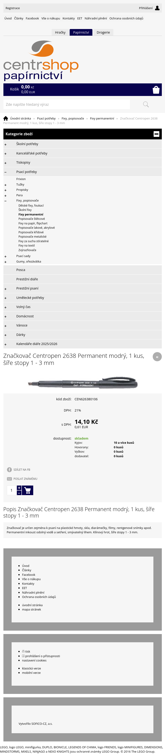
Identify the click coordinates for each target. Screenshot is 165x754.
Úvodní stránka (20, 118)
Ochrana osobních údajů (126, 18)
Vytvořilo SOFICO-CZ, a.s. (36, 724)
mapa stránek (31, 609)
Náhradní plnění (96, 18)
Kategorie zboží (83, 134)
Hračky (60, 32)
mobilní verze (31, 673)
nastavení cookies (34, 660)
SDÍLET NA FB (22, 469)
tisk (27, 651)
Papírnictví (81, 32)
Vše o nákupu (50, 18)
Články (18, 18)
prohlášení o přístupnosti (42, 656)
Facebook (32, 18)
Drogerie (103, 32)
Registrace (13, 8)
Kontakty (69, 18)
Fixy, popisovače (73, 118)
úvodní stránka (32, 605)
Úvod (8, 18)
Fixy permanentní (102, 118)
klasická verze (31, 668)
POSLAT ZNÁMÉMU (25, 479)
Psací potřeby (46, 118)
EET (79, 18)
